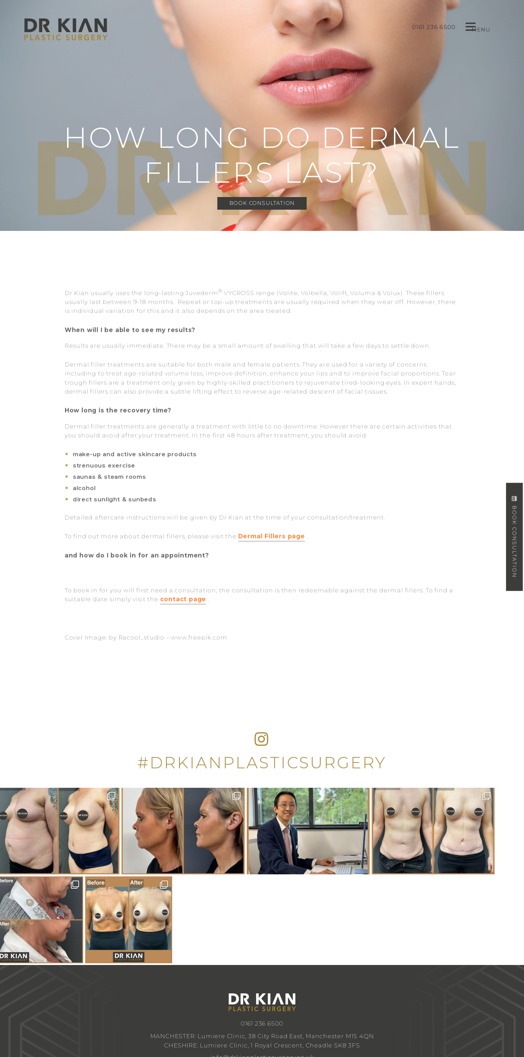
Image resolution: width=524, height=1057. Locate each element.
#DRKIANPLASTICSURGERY (262, 762)
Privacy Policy (330, 1012)
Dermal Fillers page (271, 555)
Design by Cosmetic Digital (289, 1012)
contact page (183, 618)
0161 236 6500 (262, 934)
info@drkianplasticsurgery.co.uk (262, 968)
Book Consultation (262, 203)
